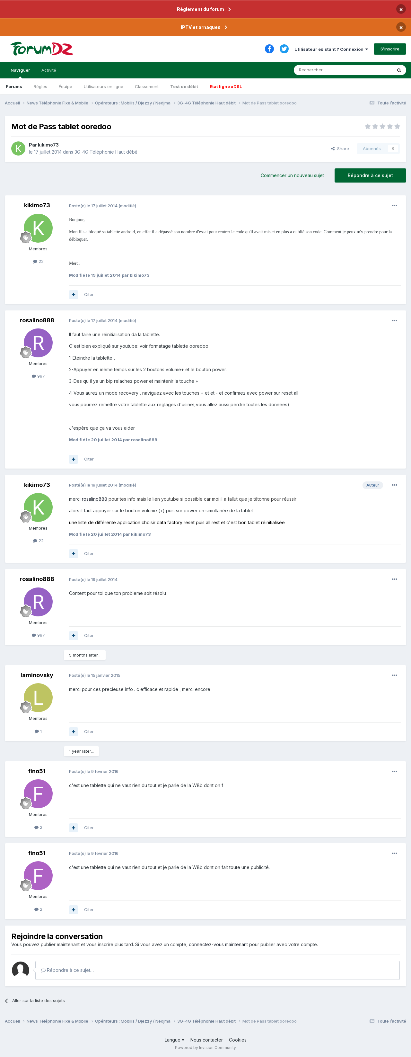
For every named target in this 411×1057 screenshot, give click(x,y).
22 (38, 261)
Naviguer (20, 72)
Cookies (238, 1040)
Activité (48, 70)
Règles (40, 86)
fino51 (37, 771)
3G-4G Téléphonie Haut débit (105, 152)
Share (340, 148)
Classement (147, 86)
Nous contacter (206, 1040)
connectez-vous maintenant (218, 944)
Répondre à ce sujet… (67, 970)
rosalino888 (37, 320)
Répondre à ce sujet (370, 175)
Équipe (65, 86)
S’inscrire (389, 48)
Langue (174, 1040)
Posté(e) (93, 205)
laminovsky (37, 675)
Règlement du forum (200, 9)
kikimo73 (48, 145)
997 (38, 376)
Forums (14, 86)
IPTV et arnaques (201, 27)
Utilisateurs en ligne (103, 86)
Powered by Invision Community (205, 1047)
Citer (89, 294)
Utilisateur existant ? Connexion (331, 49)
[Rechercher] (329, 70)
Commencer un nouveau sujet (292, 175)
